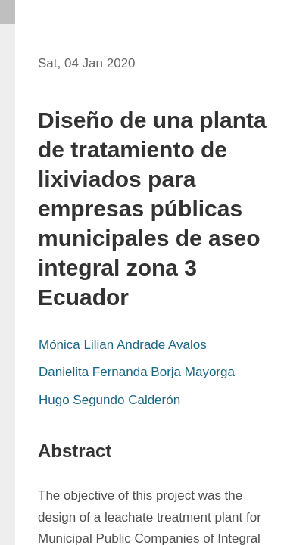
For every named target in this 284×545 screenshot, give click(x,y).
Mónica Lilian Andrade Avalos (123, 345)
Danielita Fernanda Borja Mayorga (137, 372)
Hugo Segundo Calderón (109, 400)
